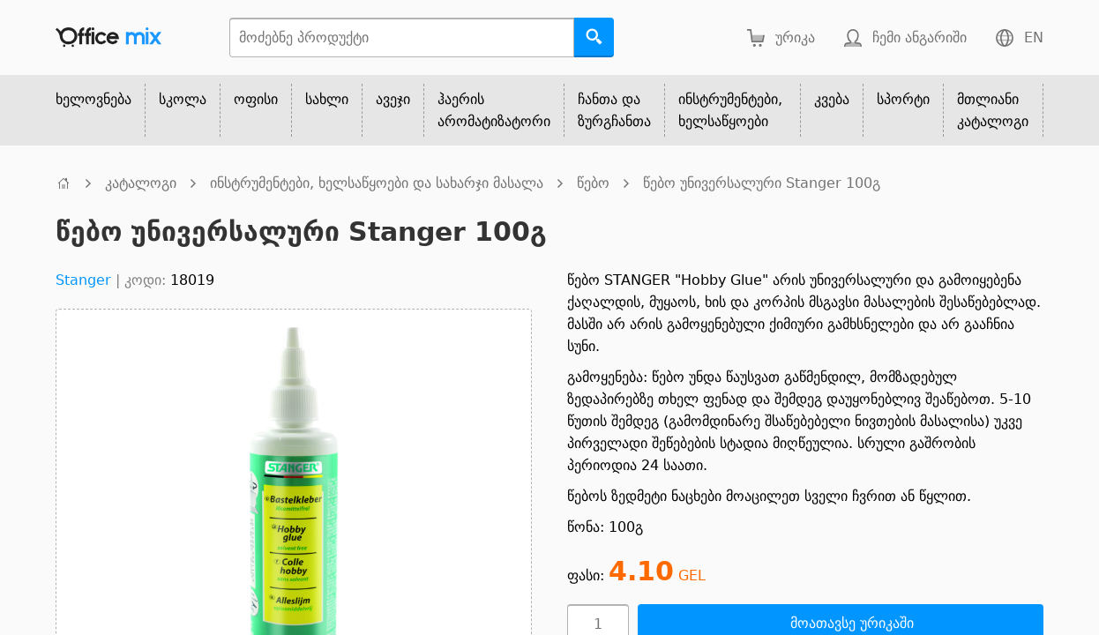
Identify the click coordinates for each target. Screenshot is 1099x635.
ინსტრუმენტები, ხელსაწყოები (730, 110)
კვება (831, 99)
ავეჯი (393, 99)
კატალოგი (140, 183)
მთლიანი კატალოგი (992, 110)
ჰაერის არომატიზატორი (493, 110)
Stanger (83, 280)
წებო (593, 183)
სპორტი (903, 99)
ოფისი (256, 99)
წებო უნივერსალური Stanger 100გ (761, 183)
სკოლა (182, 99)
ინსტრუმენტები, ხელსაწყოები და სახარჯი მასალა (376, 183)
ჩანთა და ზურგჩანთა (614, 110)
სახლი (326, 99)
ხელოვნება (93, 99)
